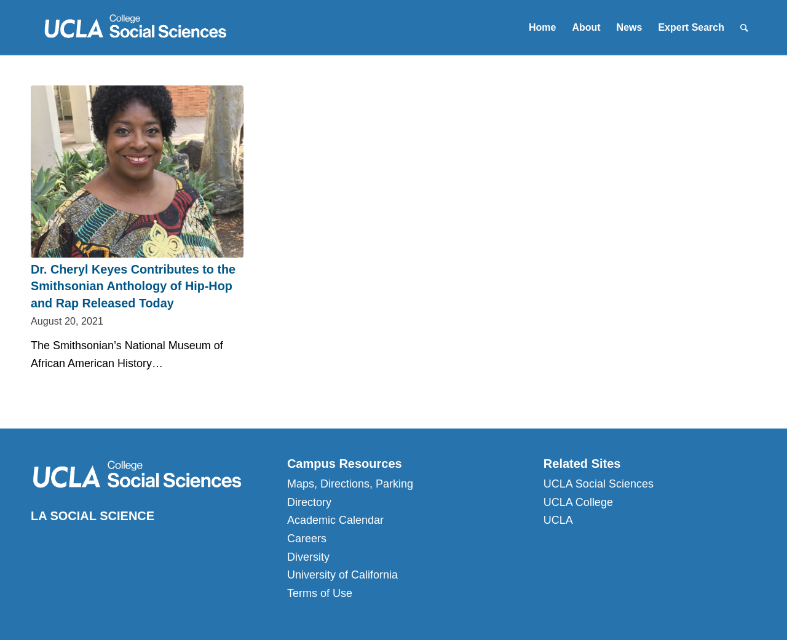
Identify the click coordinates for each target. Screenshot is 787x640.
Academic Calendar (335, 520)
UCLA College (578, 502)
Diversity (308, 557)
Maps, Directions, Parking (350, 484)
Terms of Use (319, 593)
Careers (306, 538)
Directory (309, 502)
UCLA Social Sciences (599, 484)
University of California (342, 575)
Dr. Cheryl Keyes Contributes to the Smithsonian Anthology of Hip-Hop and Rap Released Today (133, 286)
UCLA (558, 520)
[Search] (744, 28)
